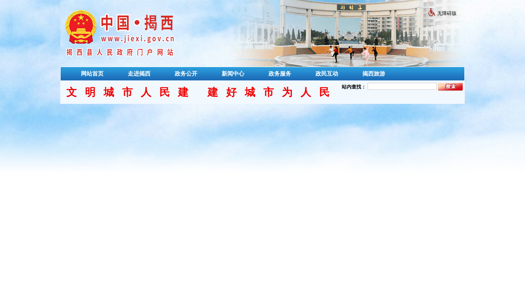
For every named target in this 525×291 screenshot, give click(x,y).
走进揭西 (139, 73)
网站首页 (92, 73)
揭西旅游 (373, 73)
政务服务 (280, 73)
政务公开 (186, 73)
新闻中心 (233, 73)
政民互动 (326, 73)
